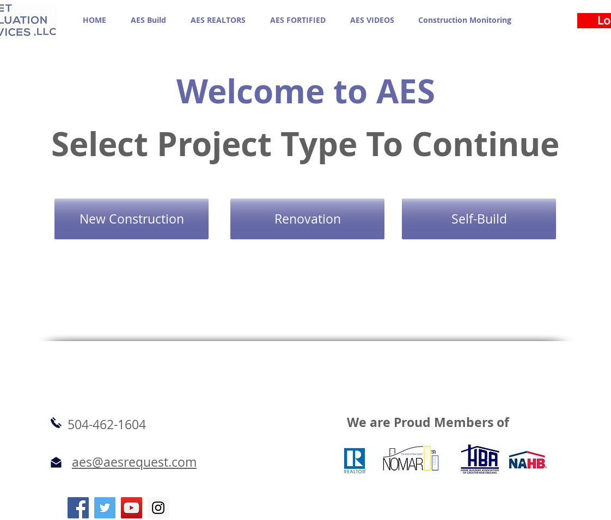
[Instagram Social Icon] (158, 507)
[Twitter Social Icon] (104, 507)
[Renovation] (307, 219)
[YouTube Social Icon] (131, 507)
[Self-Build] (479, 219)
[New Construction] (131, 219)
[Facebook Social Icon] (78, 507)
